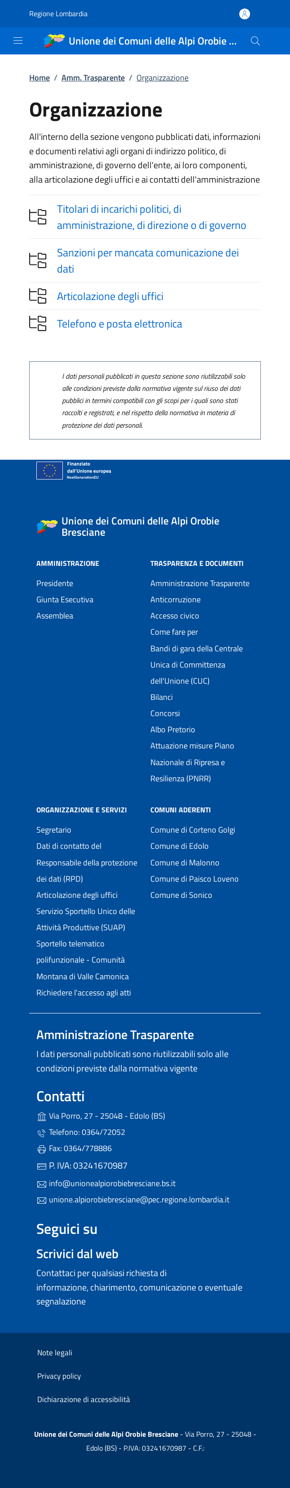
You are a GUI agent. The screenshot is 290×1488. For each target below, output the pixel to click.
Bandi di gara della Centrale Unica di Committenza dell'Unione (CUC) (196, 664)
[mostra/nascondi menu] (18, 40)
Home (39, 78)
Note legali (54, 1352)
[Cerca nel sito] (255, 41)
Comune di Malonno (202, 862)
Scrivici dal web (77, 1253)
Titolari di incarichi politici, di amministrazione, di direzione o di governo (151, 217)
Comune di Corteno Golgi (202, 829)
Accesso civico (174, 616)
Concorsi (165, 713)
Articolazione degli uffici (110, 296)
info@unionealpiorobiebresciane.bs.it (106, 1183)
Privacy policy (59, 1376)
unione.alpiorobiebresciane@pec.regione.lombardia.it (132, 1199)
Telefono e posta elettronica (119, 323)
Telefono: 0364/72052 (80, 1132)
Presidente (54, 583)
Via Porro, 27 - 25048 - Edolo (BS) (142, 1115)
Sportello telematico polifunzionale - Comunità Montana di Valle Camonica (88, 959)
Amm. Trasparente (93, 78)
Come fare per (174, 632)
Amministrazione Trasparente (200, 583)
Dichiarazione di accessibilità (83, 1399)
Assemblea (54, 616)
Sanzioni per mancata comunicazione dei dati (148, 260)
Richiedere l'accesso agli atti (83, 992)
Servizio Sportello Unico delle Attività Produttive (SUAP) (85, 919)
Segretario (53, 830)
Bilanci (161, 697)
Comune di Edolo (202, 845)
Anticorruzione (175, 599)
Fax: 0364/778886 (74, 1148)
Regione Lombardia (58, 14)
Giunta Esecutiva (64, 599)
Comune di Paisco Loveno (202, 878)
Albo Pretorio (172, 729)
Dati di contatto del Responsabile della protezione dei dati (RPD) (86, 862)
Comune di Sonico (202, 894)
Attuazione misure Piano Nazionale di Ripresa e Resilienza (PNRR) (192, 762)
